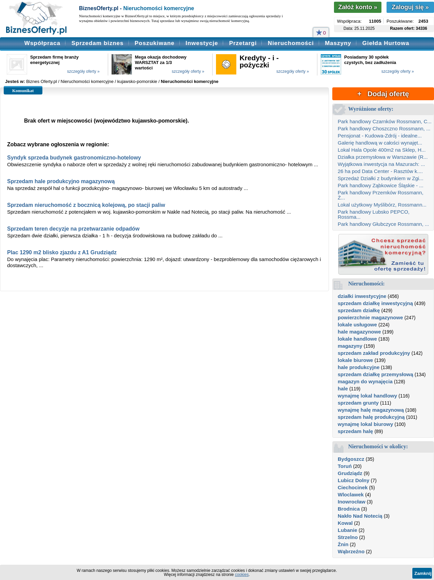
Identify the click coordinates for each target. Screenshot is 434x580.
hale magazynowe (359, 332)
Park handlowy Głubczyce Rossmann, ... (383, 224)
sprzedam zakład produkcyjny (374, 353)
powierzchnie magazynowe (370, 317)
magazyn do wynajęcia (365, 381)
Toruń (345, 466)
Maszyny (338, 43)
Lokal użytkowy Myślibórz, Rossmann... (382, 205)
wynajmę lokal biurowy (365, 424)
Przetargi (243, 43)
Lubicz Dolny (353, 480)
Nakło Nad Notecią (360, 516)
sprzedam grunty (358, 403)
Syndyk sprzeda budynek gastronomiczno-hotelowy (74, 157)
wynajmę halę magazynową (371, 410)
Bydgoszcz (351, 459)
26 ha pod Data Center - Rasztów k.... (380, 171)
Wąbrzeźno (351, 551)
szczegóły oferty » (83, 71)
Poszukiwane (155, 43)
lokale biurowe (355, 360)
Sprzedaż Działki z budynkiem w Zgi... (380, 178)
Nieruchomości (291, 43)
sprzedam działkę (359, 310)
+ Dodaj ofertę (383, 94)
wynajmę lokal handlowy (367, 396)
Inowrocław (352, 501)
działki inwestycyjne (362, 296)
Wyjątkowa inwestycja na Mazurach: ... (381, 164)
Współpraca (42, 43)
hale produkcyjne (358, 367)
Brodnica (349, 509)
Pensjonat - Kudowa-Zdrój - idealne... (380, 135)
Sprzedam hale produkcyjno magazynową (61, 181)
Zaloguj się (410, 7)
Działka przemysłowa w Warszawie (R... (383, 157)
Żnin (343, 544)
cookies (242, 574)
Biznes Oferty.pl (41, 81)
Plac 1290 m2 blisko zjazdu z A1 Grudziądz (62, 252)
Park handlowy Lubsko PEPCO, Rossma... (374, 214)
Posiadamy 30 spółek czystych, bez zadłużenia (370, 60)
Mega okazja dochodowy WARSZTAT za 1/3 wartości (160, 62)
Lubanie (347, 530)
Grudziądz (350, 473)
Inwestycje (201, 43)
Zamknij (422, 573)
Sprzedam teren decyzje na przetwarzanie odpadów (73, 229)
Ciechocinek (353, 487)
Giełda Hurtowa (385, 43)
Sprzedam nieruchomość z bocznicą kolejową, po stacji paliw (86, 205)
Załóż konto (357, 7)
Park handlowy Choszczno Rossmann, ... (384, 128)
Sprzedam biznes (98, 43)
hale (343, 388)
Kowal (345, 523)
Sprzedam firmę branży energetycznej (54, 60)
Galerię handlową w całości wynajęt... (380, 143)
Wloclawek (351, 494)
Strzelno (348, 537)
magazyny (350, 346)
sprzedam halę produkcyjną (371, 417)
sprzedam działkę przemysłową (375, 374)
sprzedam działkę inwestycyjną (375, 303)
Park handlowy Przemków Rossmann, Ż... (380, 195)
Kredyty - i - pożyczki (259, 61)
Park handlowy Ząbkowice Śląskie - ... (380, 185)
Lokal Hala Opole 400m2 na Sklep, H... (382, 150)
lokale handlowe (357, 339)
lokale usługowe (357, 324)
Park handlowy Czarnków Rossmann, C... (385, 121)
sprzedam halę (355, 431)
